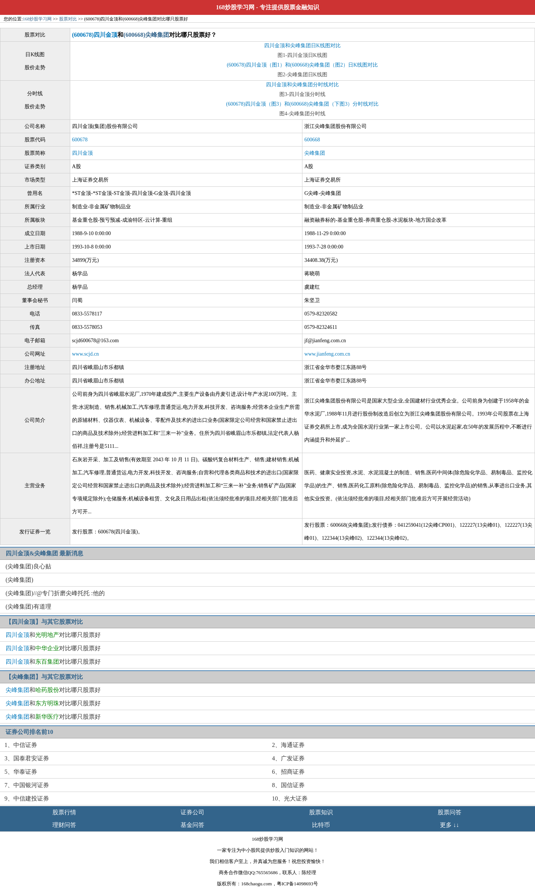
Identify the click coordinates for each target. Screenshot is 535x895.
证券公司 (192, 812)
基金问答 (192, 825)
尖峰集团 (314, 153)
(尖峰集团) (19, 580)
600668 (312, 139)
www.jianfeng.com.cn (327, 354)
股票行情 (64, 812)
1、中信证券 (20, 745)
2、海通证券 (288, 745)
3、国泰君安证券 (26, 758)
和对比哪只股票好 (53, 635)
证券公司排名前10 (29, 732)
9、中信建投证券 (26, 798)
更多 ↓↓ (449, 825)
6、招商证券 (288, 772)
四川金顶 (82, 153)
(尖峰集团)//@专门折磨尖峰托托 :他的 (55, 593)
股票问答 (449, 812)
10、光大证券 (290, 798)
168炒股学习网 (235, 7)
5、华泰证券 (20, 772)
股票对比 (68, 19)
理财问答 (64, 825)
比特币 (321, 825)
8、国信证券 (288, 785)
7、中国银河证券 (26, 785)
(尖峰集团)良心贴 (28, 566)
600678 (80, 139)
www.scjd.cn (85, 354)
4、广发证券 (288, 758)
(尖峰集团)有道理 (28, 606)
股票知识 (321, 812)
